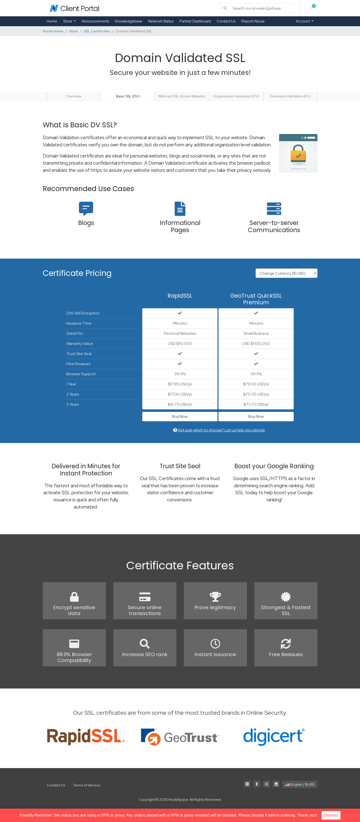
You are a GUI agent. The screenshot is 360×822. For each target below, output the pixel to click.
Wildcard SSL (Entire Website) (182, 96)
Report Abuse (253, 21)
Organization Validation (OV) (236, 96)
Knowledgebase (128, 21)
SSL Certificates (97, 31)
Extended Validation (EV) (290, 96)
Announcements (95, 21)
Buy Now (180, 416)
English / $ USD (300, 784)
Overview (73, 96)
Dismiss (331, 815)
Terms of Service (86, 785)
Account (303, 21)
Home (52, 21)
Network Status (160, 21)
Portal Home (53, 31)
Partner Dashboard (195, 21)
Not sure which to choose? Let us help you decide (219, 430)
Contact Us (226, 21)
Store (68, 21)
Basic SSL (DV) (128, 96)
